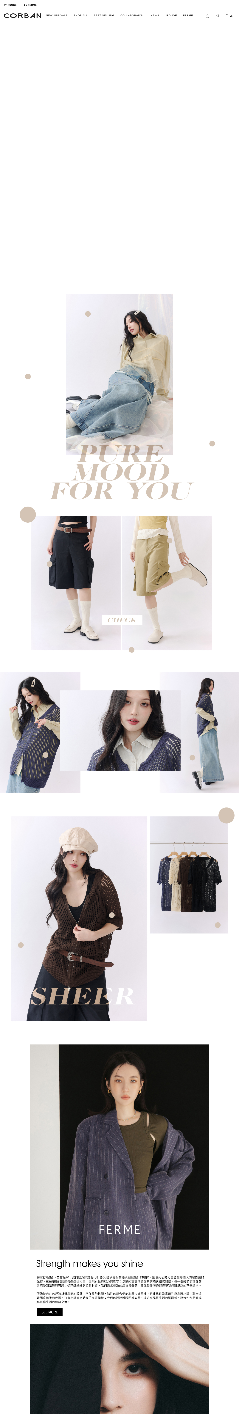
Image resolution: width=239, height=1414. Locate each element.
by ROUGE (10, 5)
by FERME (30, 5)
